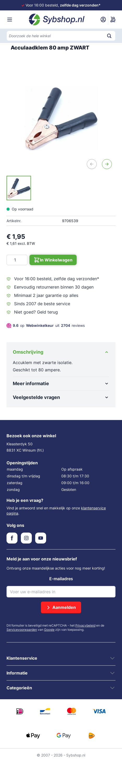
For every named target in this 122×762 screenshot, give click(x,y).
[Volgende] (106, 164)
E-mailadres (61, 578)
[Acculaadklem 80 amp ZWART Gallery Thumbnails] (19, 188)
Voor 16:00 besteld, (63, 5)
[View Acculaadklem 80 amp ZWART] (19, 188)
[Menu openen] (10, 19)
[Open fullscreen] (61, 118)
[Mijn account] (103, 19)
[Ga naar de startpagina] (57, 20)
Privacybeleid (85, 625)
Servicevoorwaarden (22, 630)
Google (49, 630)
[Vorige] (91, 164)
